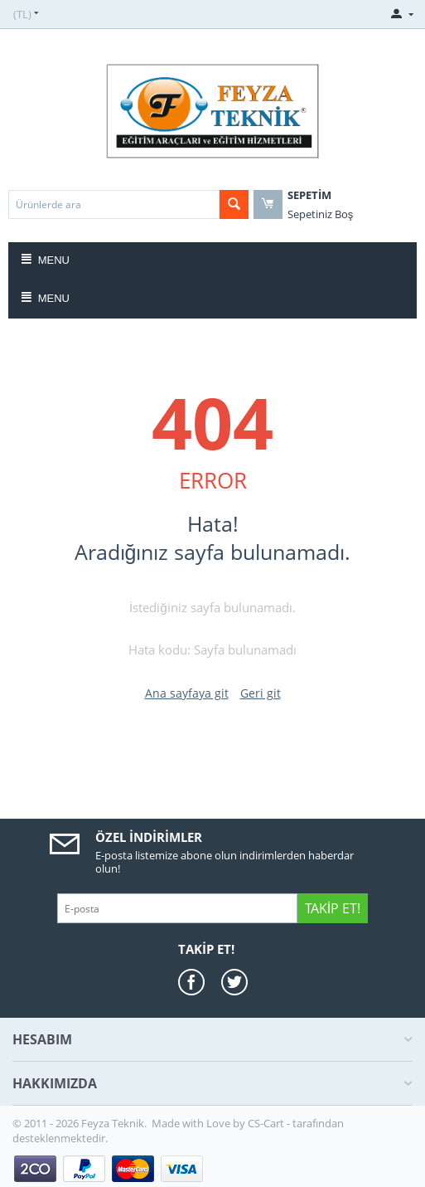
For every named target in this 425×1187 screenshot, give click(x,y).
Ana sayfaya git (187, 693)
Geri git (260, 693)
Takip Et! (332, 908)
